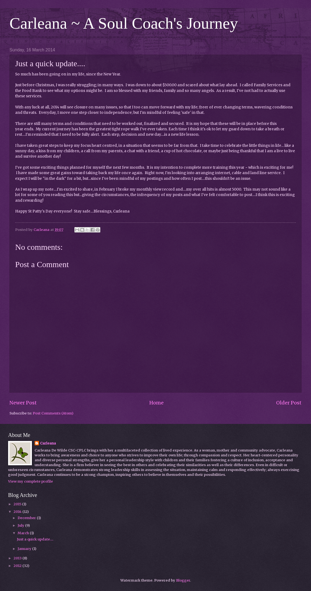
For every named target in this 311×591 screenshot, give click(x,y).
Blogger (183, 580)
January (25, 548)
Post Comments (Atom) (53, 413)
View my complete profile (30, 481)
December (27, 518)
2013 (18, 558)
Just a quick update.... (35, 539)
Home (156, 403)
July (21, 525)
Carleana (48, 443)
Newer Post (23, 403)
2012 (18, 565)
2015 (18, 504)
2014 (18, 511)
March (24, 533)
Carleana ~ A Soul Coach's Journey (123, 23)
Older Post (289, 403)
